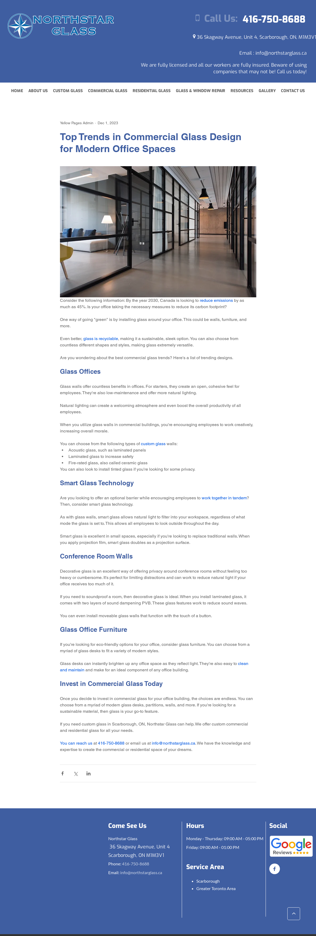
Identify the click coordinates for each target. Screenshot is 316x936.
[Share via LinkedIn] (88, 773)
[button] (242, 91)
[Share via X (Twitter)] (75, 773)
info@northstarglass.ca (281, 53)
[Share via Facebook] (62, 773)
